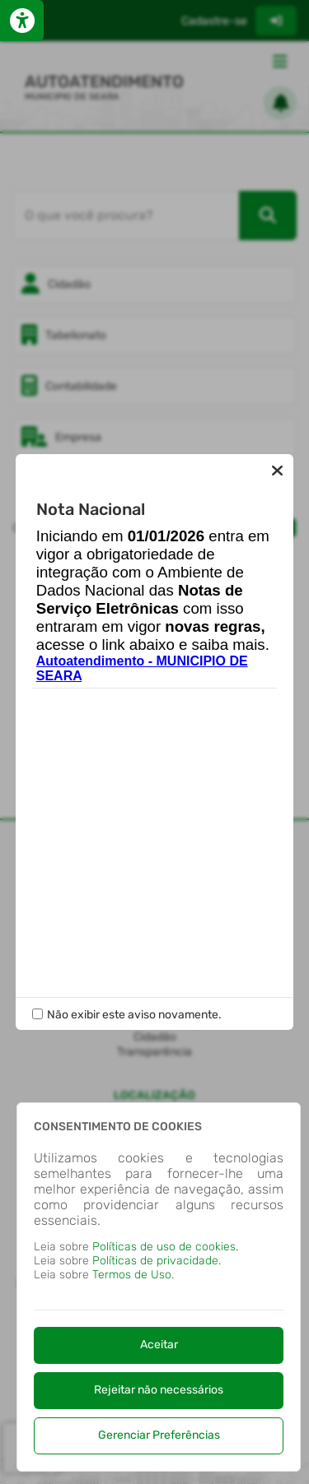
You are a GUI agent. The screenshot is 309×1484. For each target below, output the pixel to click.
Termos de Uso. (133, 1275)
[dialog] (158, 1287)
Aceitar (159, 1345)
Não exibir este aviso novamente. (134, 1015)
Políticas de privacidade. (156, 1261)
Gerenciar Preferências (159, 1435)
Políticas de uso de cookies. (165, 1247)
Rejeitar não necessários (158, 1390)
